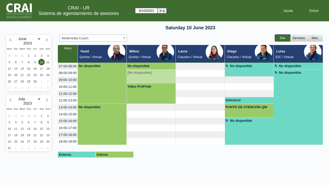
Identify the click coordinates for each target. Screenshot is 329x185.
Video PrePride (139, 86)
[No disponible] (139, 73)
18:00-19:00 (68, 141)
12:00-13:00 (68, 100)
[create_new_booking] (200, 66)
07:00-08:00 (68, 66)
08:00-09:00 (68, 73)
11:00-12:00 (68, 94)
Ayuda (288, 11)
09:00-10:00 (68, 80)
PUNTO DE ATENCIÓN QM (246, 107)
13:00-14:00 (68, 107)
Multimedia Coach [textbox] (75, 38)
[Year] (28, 43)
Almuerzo (233, 100)
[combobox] (93, 38)
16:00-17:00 (68, 128)
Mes (315, 38)
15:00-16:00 (68, 121)
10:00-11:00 (68, 87)
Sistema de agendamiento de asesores (79, 13)
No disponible (89, 66)
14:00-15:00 (68, 114)
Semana (299, 38)
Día (282, 38)
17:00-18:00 (68, 135)
